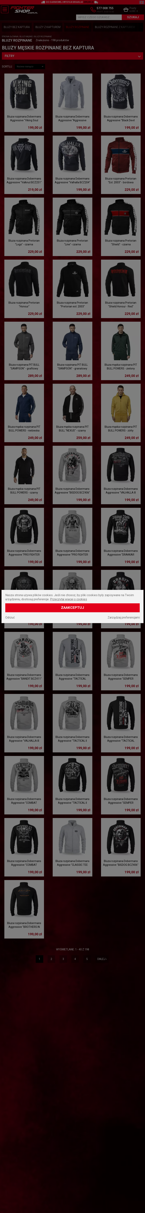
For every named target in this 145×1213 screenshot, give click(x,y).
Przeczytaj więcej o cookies (68, 599)
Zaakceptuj (72, 608)
